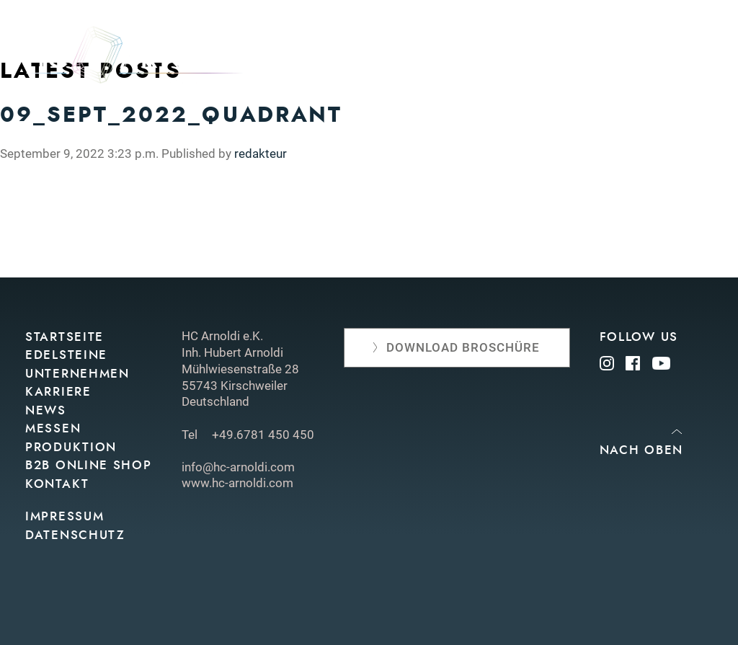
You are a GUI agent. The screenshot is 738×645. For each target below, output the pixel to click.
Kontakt (685, 106)
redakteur (260, 153)
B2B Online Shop (88, 465)
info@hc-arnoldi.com (238, 467)
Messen (472, 82)
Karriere (58, 392)
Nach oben (641, 450)
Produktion (562, 82)
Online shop (669, 82)
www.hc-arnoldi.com (237, 483)
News (694, 59)
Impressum (64, 516)
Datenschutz (75, 535)
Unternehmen (604, 59)
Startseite (64, 337)
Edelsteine (495, 59)
